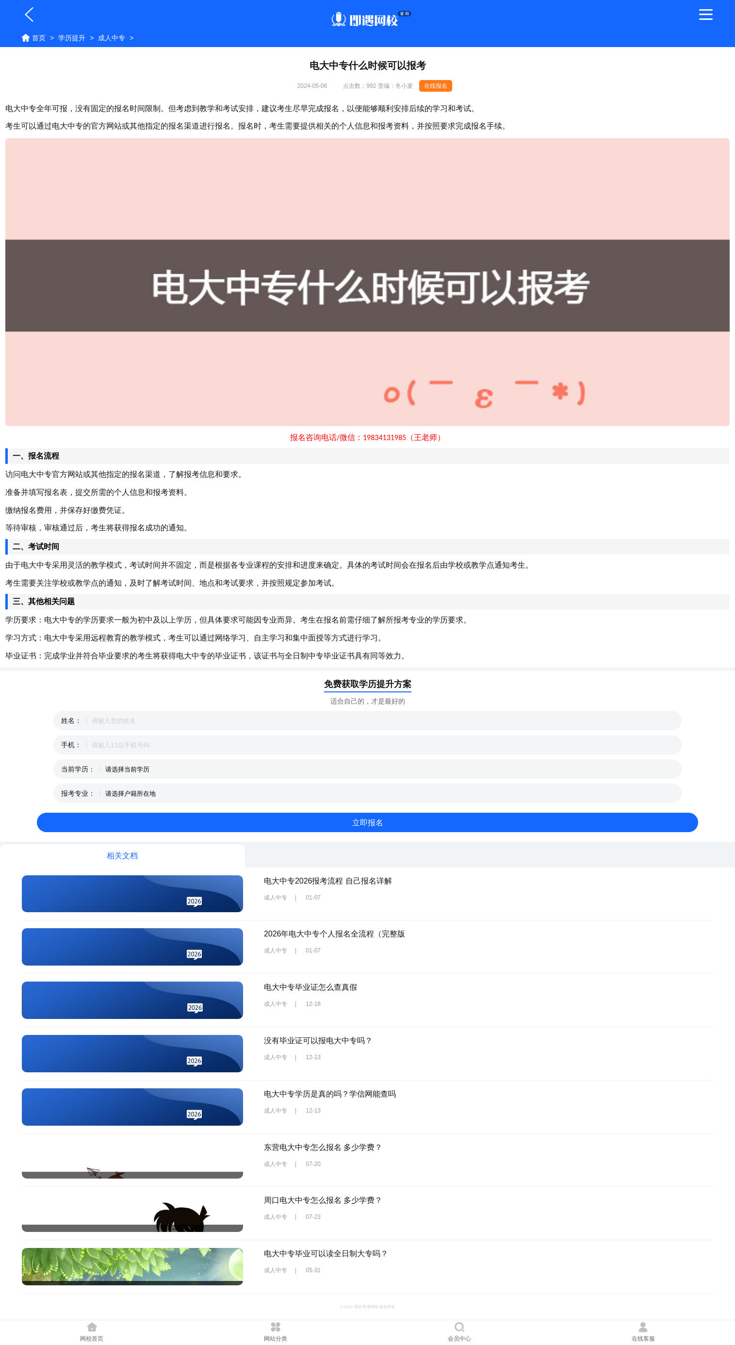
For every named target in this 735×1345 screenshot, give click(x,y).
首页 (39, 38)
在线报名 (435, 85)
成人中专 (111, 38)
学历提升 (71, 38)
